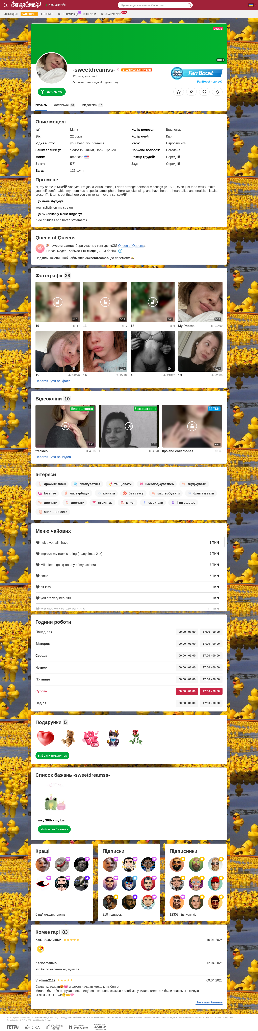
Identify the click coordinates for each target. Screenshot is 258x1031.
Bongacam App (112, 14)
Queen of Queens (131, 245)
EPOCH (86, 1017)
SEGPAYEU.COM (102, 1017)
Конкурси (89, 14)
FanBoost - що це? (210, 81)
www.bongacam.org (47, 1017)
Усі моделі (11, 14)
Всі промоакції (69, 14)
